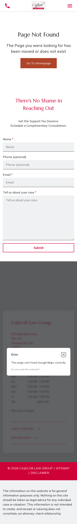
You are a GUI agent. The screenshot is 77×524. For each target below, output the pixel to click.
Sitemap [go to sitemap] (63, 468)
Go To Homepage (38, 63)
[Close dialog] (63, 354)
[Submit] (38, 247)
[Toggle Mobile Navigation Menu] (69, 6)
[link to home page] (38, 5)
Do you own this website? (25, 369)
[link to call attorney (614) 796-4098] (7, 6)
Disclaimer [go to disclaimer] (40, 473)
